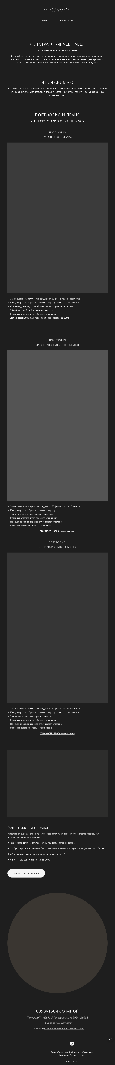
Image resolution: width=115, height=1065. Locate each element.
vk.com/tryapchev (64, 1026)
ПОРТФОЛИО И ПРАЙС (65, 20)
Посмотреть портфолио (26, 877)
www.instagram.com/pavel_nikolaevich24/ (64, 1032)
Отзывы (43, 20)
